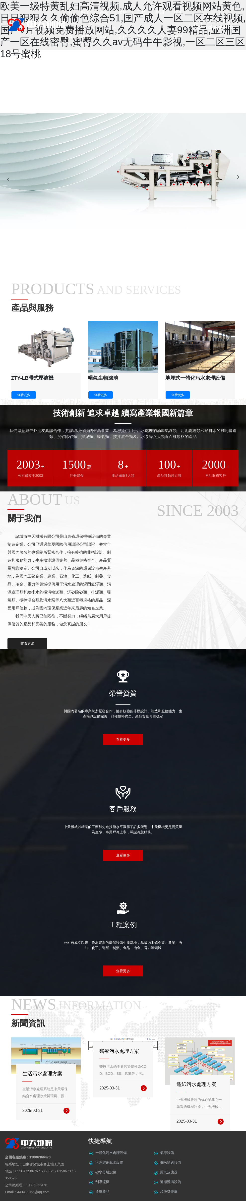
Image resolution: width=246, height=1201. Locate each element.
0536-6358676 (26, 1171)
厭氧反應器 (169, 1172)
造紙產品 (102, 1192)
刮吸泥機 (102, 1182)
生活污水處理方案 (42, 1073)
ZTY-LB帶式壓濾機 (32, 378)
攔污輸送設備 (170, 1162)
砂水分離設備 (105, 1172)
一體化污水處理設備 (111, 1153)
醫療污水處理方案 (119, 1051)
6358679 (48, 1171)
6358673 (64, 1171)
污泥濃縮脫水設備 (109, 1162)
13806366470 (40, 1157)
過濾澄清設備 (170, 1182)
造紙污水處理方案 (196, 1084)
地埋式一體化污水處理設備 (195, 378)
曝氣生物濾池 (103, 378)
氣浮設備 (167, 1153)
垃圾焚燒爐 (169, 1192)
